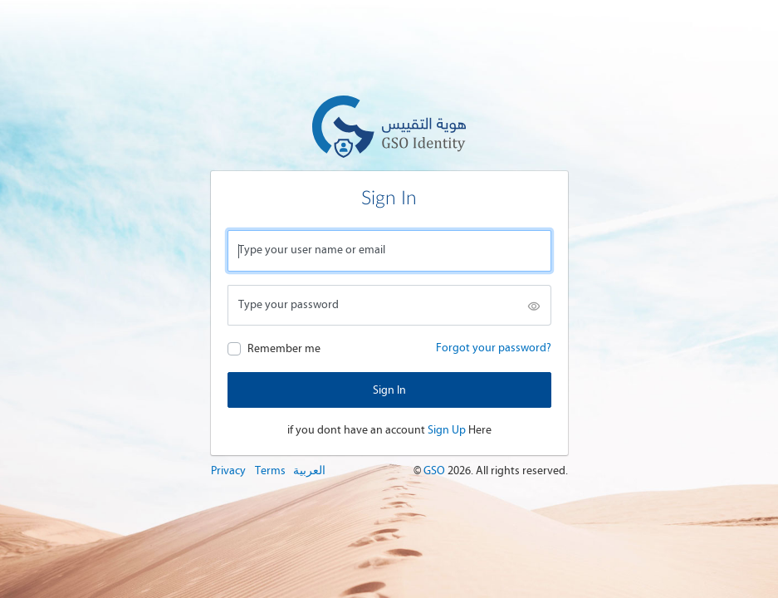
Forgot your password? (493, 348)
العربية (309, 470)
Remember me (283, 348)
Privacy (228, 470)
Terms (270, 470)
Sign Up (447, 430)
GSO (435, 470)
